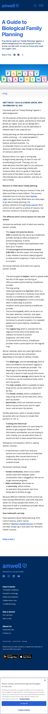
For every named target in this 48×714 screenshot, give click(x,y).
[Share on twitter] (23, 55)
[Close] (44, 693)
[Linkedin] (13, 576)
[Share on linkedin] (18, 55)
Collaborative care (10, 600)
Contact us (7, 633)
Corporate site (8, 629)
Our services (8, 615)
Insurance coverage (10, 593)
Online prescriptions (10, 597)
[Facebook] (3, 576)
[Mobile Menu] (40, 5)
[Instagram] (8, 576)
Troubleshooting (9, 604)
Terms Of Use (16, 641)
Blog (4, 94)
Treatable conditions (11, 590)
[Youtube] (18, 576)
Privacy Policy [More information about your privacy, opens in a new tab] (25, 712)
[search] (35, 5)
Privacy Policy (7, 641)
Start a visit (7, 618)
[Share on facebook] (14, 55)
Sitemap (24, 641)
